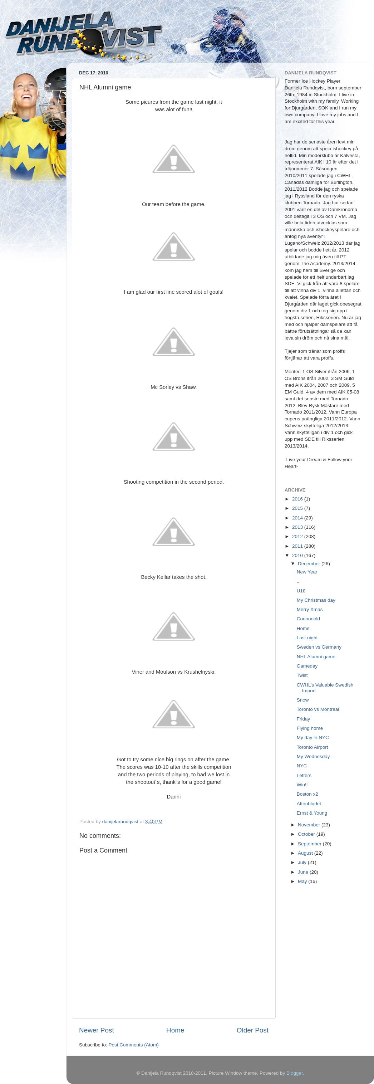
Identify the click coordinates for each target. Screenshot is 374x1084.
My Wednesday (313, 756)
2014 (298, 518)
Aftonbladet (309, 803)
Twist (302, 675)
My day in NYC (313, 737)
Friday (303, 719)
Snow (303, 700)
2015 (298, 508)
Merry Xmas (310, 609)
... (299, 581)
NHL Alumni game (316, 656)
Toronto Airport (312, 747)
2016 (298, 499)
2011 (298, 546)
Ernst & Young (312, 813)
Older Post (253, 1030)
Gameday (307, 666)
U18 (301, 591)
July (303, 862)
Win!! (302, 784)
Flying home (310, 728)
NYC (302, 765)
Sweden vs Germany (319, 647)
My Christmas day (316, 600)
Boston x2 (307, 794)
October (307, 834)
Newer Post (96, 1030)
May (303, 881)
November (309, 824)
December (309, 563)
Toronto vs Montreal (318, 709)
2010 (298, 555)
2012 (298, 536)
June (304, 872)
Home (175, 1030)
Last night (307, 637)
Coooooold (308, 618)
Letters (304, 775)
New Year (307, 572)
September (310, 843)
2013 (298, 527)
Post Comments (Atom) (134, 1045)
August (306, 853)
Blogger (294, 1073)
